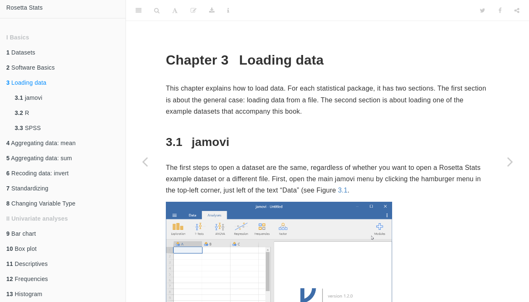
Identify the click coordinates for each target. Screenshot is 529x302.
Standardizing (27, 188)
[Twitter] (483, 10)
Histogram (24, 294)
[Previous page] (145, 161)
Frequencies (27, 279)
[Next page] (510, 161)
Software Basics (30, 67)
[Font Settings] (175, 10)
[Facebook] (500, 10)
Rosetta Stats (24, 7)
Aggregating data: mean (41, 143)
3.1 (343, 190)
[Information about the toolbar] (228, 10)
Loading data (26, 82)
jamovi (28, 97)
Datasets (20, 52)
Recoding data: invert (37, 173)
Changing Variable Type (41, 203)
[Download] (212, 10)
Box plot (21, 248)
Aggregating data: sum (39, 158)
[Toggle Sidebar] (138, 10)
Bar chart (21, 233)
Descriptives (27, 263)
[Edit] (193, 10)
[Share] (517, 10)
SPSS (28, 128)
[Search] (157, 10)
